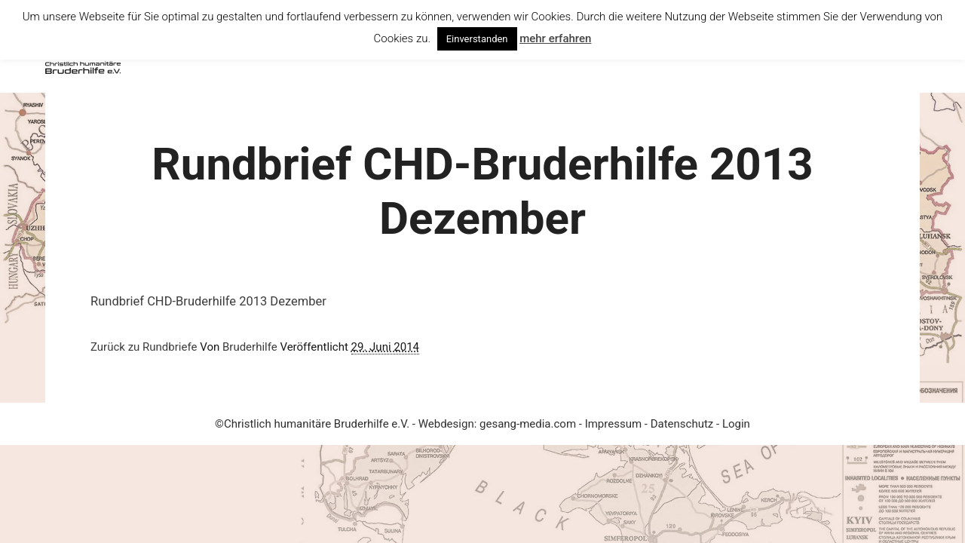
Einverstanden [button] (477, 38)
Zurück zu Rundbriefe (143, 347)
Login (736, 424)
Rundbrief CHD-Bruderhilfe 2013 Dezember (208, 301)
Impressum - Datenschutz (650, 424)
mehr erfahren (555, 38)
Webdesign (446, 424)
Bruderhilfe (249, 347)
